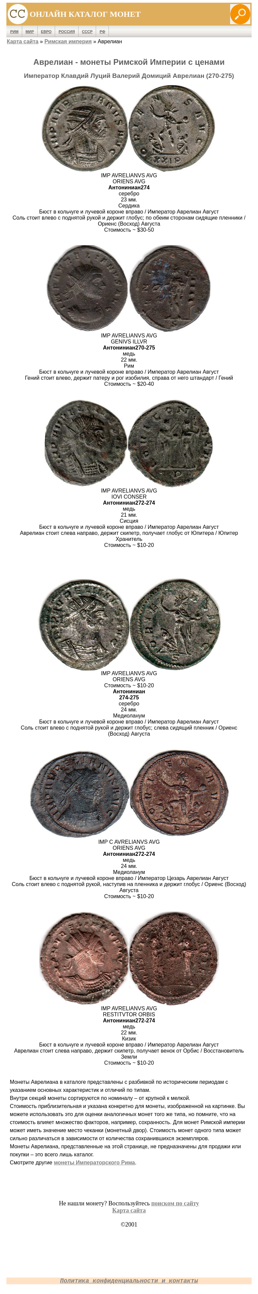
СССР (87, 32)
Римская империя (68, 41)
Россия (66, 32)
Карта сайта (22, 41)
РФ (102, 32)
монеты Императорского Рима (94, 1162)
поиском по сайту (175, 1203)
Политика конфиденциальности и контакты (129, 1281)
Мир (30, 32)
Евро (46, 32)
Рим (14, 32)
